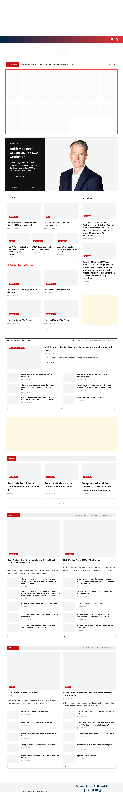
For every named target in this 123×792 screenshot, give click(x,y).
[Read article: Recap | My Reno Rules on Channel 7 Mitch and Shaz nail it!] (24, 471)
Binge (93, 648)
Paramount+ (109, 648)
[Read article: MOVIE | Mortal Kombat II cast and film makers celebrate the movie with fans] (24, 357)
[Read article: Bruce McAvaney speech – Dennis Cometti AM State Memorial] (24, 211)
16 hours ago (12, 257)
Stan (87, 648)
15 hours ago (82, 606)
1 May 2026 (26, 392)
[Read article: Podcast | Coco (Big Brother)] (61, 278)
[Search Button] (117, 39)
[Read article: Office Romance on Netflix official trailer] (13, 726)
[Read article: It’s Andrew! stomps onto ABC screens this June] (61, 211)
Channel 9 (62, 241)
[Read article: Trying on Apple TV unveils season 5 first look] (13, 748)
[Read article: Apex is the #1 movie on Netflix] (69, 759)
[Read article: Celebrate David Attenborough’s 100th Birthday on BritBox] (13, 759)
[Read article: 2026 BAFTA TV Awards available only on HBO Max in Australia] (69, 715)
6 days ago (61, 255)
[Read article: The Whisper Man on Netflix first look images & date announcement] (69, 748)
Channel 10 (13, 283)
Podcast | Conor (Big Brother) (20, 320)
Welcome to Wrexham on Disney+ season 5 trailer (96, 734)
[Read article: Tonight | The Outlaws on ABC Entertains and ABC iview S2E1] (69, 628)
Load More (61, 408)
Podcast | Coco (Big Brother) (57, 289)
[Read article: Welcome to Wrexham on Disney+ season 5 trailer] (69, 737)
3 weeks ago (50, 493)
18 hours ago (82, 619)
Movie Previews (17, 348)
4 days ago (25, 726)
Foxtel (68, 687)
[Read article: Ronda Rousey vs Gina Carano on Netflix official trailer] (13, 737)
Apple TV (99, 648)
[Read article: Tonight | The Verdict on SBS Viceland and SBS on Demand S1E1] (13, 617)
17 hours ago (26, 619)
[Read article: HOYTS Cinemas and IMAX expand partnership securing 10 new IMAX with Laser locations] (13, 400)
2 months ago (13, 295)
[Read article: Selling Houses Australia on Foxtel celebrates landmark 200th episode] (89, 671)
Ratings (87, 216)
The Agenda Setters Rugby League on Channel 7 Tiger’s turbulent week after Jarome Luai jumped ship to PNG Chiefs (95, 581)
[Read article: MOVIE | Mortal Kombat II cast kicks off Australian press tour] (13, 377)
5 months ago (50, 293)
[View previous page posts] (40, 329)
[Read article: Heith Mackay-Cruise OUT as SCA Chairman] (81, 164)
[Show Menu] (112, 39)
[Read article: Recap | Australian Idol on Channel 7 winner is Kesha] (61, 471)
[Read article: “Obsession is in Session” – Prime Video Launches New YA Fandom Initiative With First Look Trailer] (69, 726)
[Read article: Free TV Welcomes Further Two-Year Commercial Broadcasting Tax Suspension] (18, 238)
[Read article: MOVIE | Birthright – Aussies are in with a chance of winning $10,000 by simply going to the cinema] (69, 388)
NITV (112, 515)
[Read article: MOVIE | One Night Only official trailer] (69, 400)
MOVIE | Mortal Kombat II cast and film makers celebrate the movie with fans (46, 64)
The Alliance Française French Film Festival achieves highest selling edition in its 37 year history (38, 387)
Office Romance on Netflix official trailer (36, 723)
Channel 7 (14, 143)
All (74, 341)
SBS (80, 515)
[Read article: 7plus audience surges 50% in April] (69, 606)
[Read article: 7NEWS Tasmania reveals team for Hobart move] (42, 238)
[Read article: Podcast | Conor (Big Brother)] (24, 308)
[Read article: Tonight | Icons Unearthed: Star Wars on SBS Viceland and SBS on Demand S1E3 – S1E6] (69, 617)
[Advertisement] (61, 18)
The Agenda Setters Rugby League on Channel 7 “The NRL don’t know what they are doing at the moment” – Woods (39, 581)
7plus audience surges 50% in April (90, 603)
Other (11, 241)
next (35, 188)
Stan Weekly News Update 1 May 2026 (35, 712)
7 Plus (12, 687)
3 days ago (67, 699)
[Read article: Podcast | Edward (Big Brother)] (61, 308)
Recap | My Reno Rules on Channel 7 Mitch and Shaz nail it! (23, 486)
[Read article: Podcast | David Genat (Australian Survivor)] (24, 278)
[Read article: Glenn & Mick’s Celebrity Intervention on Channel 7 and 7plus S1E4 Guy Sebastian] (33, 538)
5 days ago (81, 750)
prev (15, 188)
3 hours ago (12, 228)
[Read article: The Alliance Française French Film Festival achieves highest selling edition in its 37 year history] (13, 388)
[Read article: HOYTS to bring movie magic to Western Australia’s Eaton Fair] (69, 377)
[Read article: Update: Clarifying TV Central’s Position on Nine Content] (67, 238)
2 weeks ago (12, 493)
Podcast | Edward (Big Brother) (57, 320)
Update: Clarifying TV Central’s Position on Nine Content (67, 249)
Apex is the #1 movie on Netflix (88, 756)
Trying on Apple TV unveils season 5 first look (38, 745)
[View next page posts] (45, 329)
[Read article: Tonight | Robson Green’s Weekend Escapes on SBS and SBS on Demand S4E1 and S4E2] (13, 628)
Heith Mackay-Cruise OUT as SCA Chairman (24, 153)
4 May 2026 (50, 353)
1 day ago (87, 281)
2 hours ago (12, 566)
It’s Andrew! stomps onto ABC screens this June (39, 603)
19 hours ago (82, 630)
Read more (20, 177)
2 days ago (36, 252)
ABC (47, 216)
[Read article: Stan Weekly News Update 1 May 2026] (13, 715)
